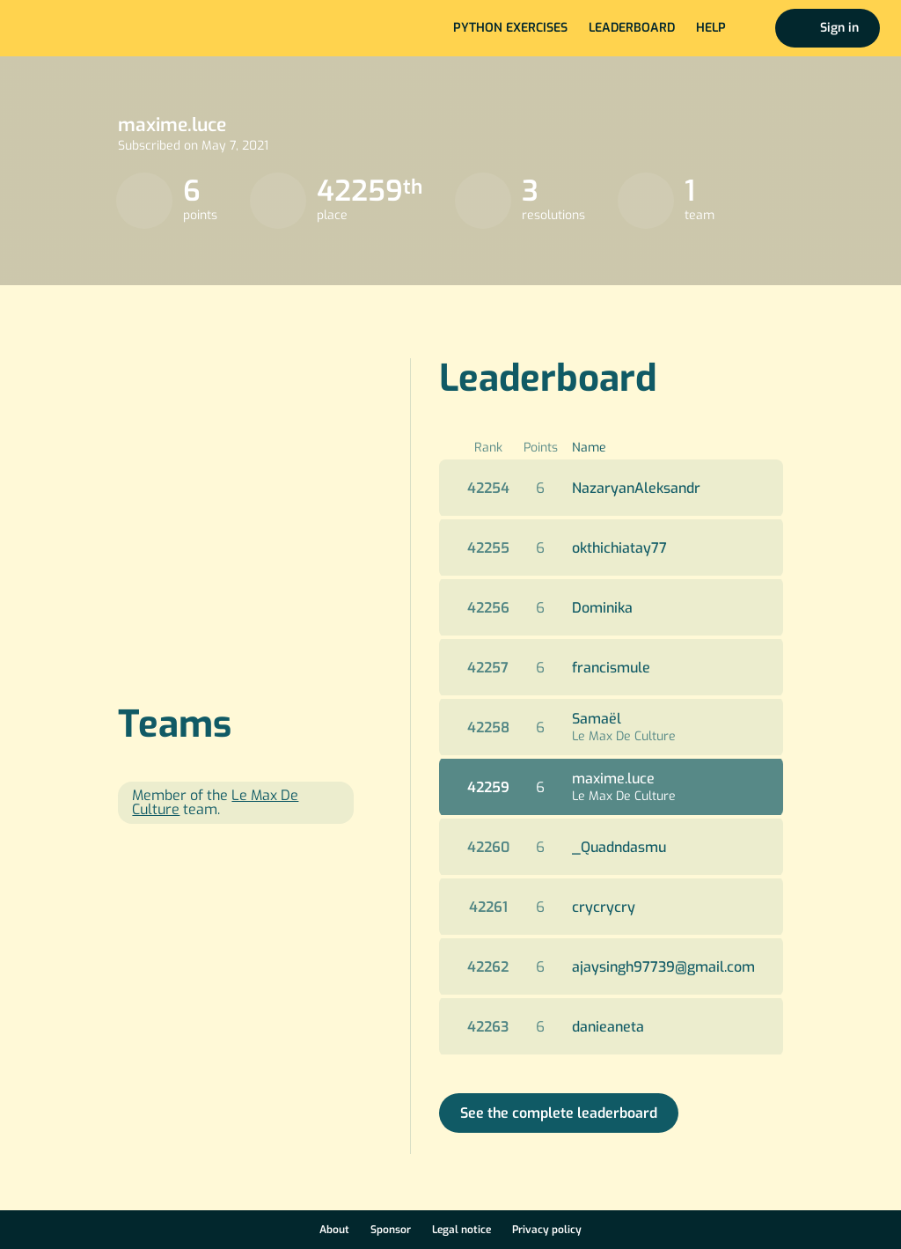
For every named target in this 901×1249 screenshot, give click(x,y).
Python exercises (510, 27)
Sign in (839, 27)
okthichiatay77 (619, 548)
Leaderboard (632, 27)
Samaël (596, 718)
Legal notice (461, 1230)
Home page (71, 28)
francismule (611, 667)
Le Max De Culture (624, 736)
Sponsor (390, 1230)
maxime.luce (613, 778)
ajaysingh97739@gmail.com (663, 967)
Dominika (602, 608)
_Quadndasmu (619, 847)
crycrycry (603, 907)
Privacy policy (547, 1230)
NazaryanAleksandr (636, 488)
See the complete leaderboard (558, 1113)
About (334, 1230)
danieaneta (608, 1027)
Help (711, 27)
